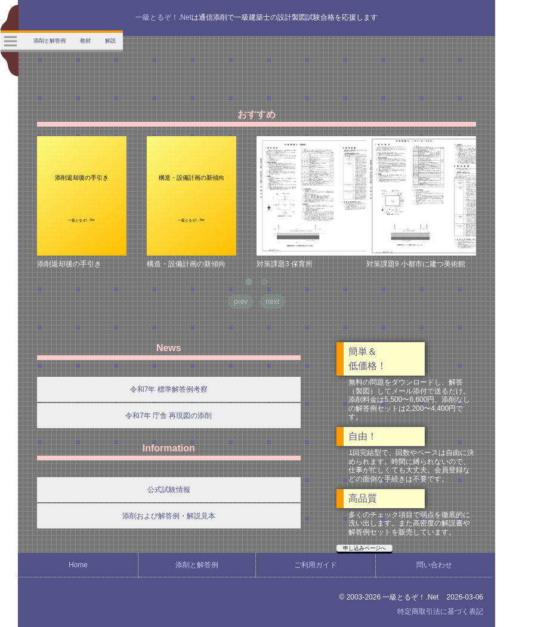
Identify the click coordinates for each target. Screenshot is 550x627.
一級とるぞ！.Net (163, 17)
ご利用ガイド (315, 565)
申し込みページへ (364, 548)
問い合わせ (434, 565)
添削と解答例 (196, 565)
